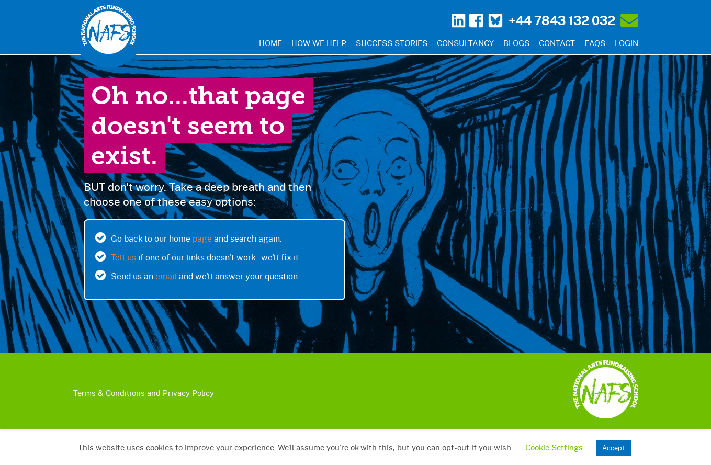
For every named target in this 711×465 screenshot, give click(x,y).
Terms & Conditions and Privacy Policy (143, 393)
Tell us (123, 257)
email (166, 276)
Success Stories (391, 43)
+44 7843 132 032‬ (562, 20)
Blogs (516, 43)
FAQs (594, 43)
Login (626, 43)
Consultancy (465, 43)
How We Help (318, 43)
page (202, 238)
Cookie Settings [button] (554, 447)
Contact (557, 43)
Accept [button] (613, 447)
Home (270, 43)
